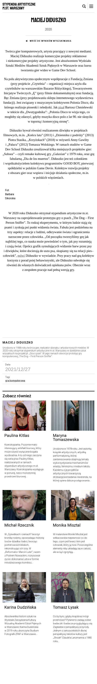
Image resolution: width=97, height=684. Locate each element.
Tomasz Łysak (66, 640)
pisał (61, 107)
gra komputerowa (15, 414)
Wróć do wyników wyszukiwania (50, 41)
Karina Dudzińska (20, 640)
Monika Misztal (66, 558)
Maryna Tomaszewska (66, 471)
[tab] (84, 6)
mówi (21, 289)
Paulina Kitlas (16, 469)
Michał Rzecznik (19, 558)
